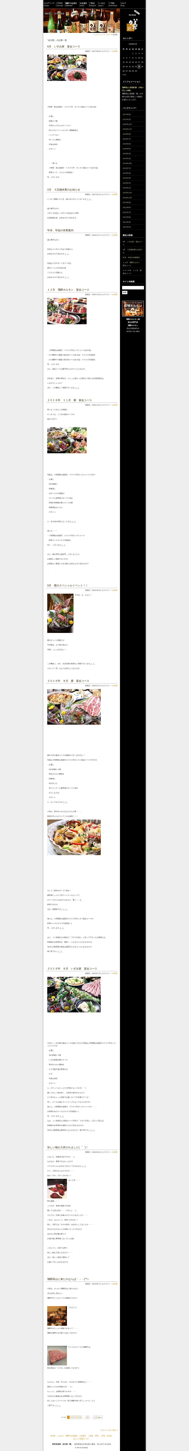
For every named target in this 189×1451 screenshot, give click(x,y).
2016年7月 (127, 139)
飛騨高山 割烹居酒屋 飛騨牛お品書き (71, 4)
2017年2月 (127, 119)
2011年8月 (127, 207)
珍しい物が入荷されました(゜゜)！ (67, 1147)
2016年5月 (127, 149)
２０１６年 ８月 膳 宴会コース (68, 680)
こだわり (60, 1436)
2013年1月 (127, 188)
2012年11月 (127, 198)
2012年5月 (127, 202)
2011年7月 (127, 212)
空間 (96, 1436)
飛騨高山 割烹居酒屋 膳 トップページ (49, 4)
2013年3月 (127, 178)
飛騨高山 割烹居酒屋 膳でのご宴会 (93, 4)
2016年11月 (127, 129)
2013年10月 (127, 163)
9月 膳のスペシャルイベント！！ (67, 585)
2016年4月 (127, 154)
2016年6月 (127, 144)
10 (87, 1417)
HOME (52, 1436)
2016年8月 (127, 134)
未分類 (114, 51)
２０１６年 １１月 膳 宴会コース (69, 400)
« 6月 (124, 75)
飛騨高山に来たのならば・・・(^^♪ (68, 1279)
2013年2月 (127, 183)
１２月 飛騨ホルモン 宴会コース (68, 289)
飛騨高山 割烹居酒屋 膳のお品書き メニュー (83, 4)
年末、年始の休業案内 (60, 230)
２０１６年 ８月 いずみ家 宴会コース (72, 968)
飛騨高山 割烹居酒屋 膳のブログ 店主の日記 (128, 4)
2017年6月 (127, 114)
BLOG (109, 1436)
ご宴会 (90, 1436)
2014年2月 (127, 159)
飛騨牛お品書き (72, 1436)
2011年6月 (127, 217)
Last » (99, 1417)
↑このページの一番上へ (109, 1430)
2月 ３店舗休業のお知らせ (63, 189)
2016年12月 (127, 124)
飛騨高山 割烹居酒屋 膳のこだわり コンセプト (60, 4)
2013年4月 (127, 173)
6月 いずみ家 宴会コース (63, 46)
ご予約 (102, 1436)
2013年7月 (127, 168)
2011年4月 (127, 227)
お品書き (82, 1436)
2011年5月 (127, 222)
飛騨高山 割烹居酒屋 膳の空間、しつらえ (102, 4)
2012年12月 (127, 193)
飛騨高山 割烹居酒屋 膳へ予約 (113, 4)
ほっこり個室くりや (81, 1439)
